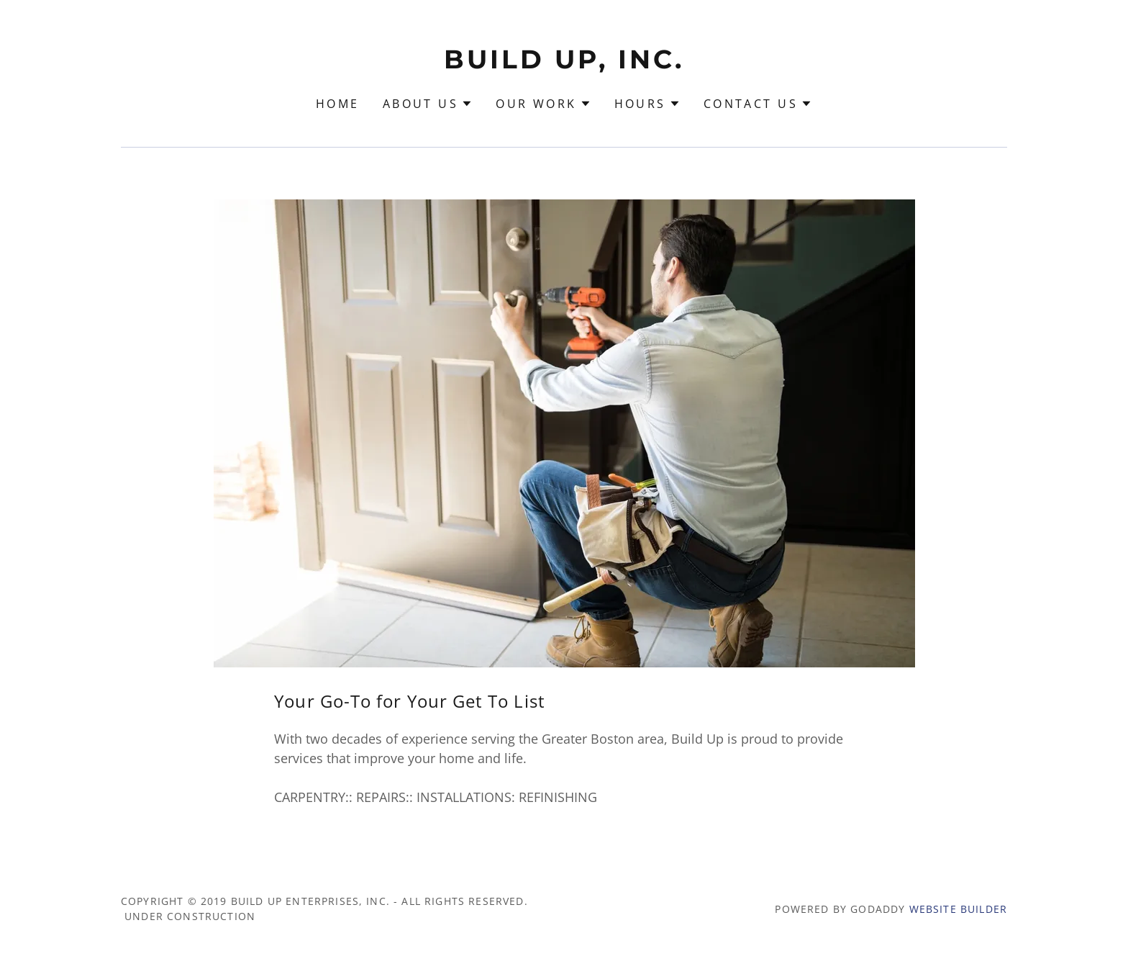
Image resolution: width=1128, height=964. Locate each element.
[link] (564, 63)
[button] (427, 104)
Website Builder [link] (958, 909)
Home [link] (338, 104)
